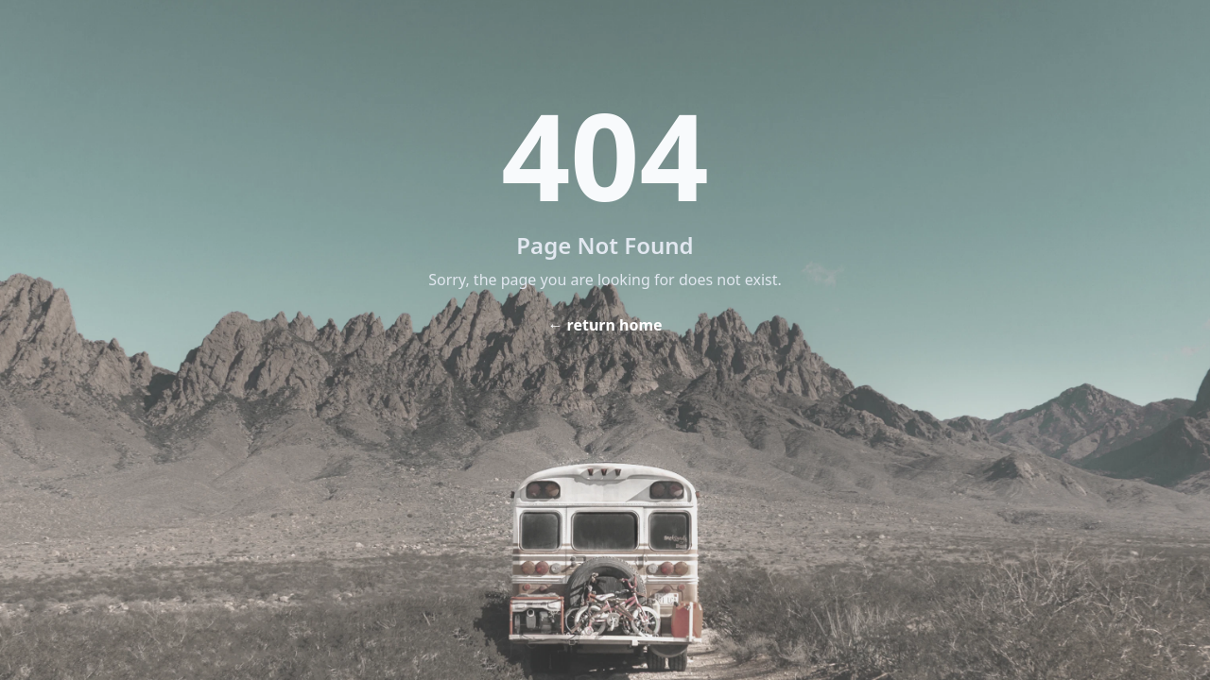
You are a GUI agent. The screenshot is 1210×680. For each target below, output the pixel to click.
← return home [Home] (604, 324)
